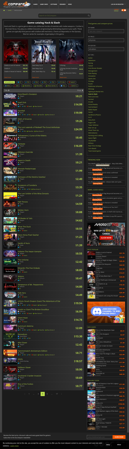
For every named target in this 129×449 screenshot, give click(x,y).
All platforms (9, 82)
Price (80, 90)
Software (53, 4)
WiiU (7, 86)
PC (19, 82)
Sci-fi (90, 117)
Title (6, 90)
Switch (72, 82)
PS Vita (61, 82)
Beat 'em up (92, 128)
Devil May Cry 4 (37, 68)
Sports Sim (92, 78)
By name (106, 30)
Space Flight (92, 138)
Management (92, 71)
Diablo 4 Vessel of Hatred (12, 71)
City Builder (92, 140)
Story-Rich (91, 120)
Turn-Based (92, 148)
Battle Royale (92, 109)
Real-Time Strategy (94, 146)
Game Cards (44, 4)
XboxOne (26, 86)
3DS (16, 86)
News (70, 4)
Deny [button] (108, 444)
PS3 (44, 82)
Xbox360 (38, 86)
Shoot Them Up (93, 130)
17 (57, 394)
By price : (106, 39)
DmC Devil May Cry (38, 71)
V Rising (62, 65)
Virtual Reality (93, 104)
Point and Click (93, 97)
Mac (63, 86)
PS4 (35, 82)
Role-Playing (92, 73)
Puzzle (90, 84)
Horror (90, 112)
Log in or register (117, 4)
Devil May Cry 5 (37, 65)
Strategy (91, 81)
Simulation (92, 76)
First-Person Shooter (95, 68)
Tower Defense (93, 125)
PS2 (52, 82)
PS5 (27, 82)
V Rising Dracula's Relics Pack (68, 73)
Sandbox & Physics (94, 115)
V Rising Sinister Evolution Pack (69, 69)
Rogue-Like (92, 122)
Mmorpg (91, 89)
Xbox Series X (51, 86)
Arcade (90, 102)
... (33, 394)
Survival (91, 99)
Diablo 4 (7, 68)
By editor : (106, 48)
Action (90, 58)
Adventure (91, 60)
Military (90, 143)
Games (35, 4)
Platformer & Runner (95, 86)
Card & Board (92, 107)
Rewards (63, 4)
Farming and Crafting (95, 135)
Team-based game (94, 151)
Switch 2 (73, 86)
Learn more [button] (14, 446)
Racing (90, 63)
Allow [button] (119, 444)
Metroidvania (92, 133)
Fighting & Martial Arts (96, 91)
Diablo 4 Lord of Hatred (12, 65)
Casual (90, 66)
